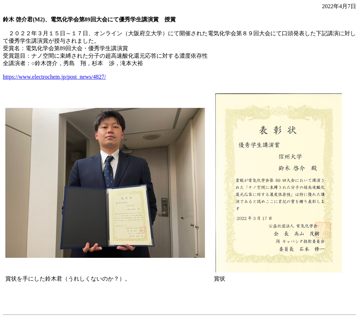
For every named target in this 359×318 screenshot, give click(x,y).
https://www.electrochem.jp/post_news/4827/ (54, 77)
